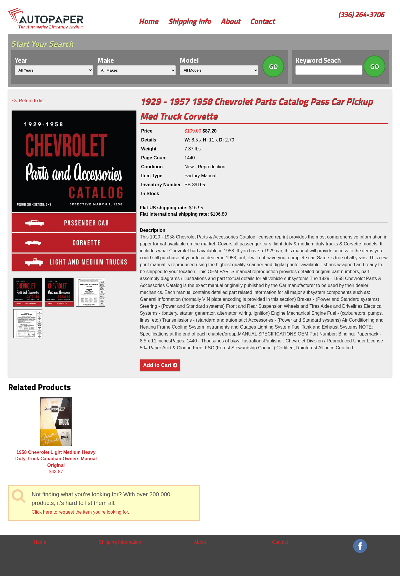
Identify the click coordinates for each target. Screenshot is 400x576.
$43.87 (56, 435)
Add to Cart (160, 365)
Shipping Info (189, 21)
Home (148, 21)
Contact (262, 21)
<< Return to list (28, 100)
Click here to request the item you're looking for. (80, 512)
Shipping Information (120, 542)
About (230, 21)
